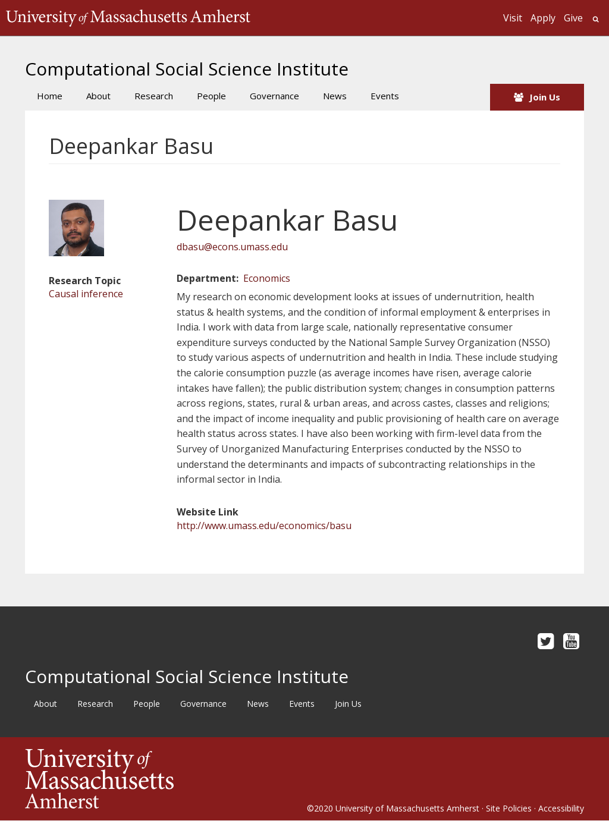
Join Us (544, 97)
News (335, 96)
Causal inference (86, 293)
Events (385, 96)
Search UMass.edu (595, 19)
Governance (274, 96)
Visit (512, 17)
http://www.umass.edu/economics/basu (264, 525)
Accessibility (561, 808)
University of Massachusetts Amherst (407, 808)
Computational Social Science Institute (187, 68)
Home (49, 96)
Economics (266, 278)
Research (153, 96)
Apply (542, 17)
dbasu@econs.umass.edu (232, 246)
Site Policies (509, 808)
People (211, 96)
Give (573, 17)
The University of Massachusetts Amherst (128, 18)
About (98, 96)
